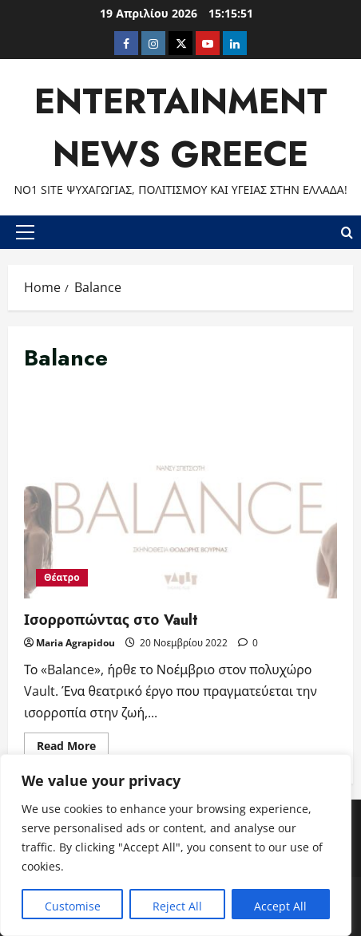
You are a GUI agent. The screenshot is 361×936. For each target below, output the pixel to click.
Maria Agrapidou (75, 643)
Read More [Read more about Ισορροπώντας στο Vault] (73, 748)
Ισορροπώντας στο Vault (180, 493)
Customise (73, 906)
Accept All (280, 906)
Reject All (177, 906)
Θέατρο (62, 577)
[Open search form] (347, 231)
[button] (25, 232)
